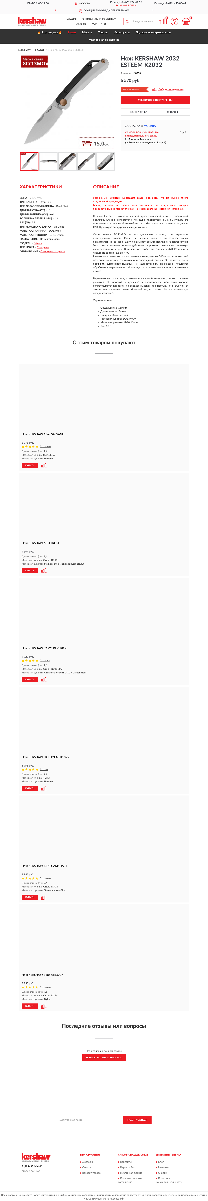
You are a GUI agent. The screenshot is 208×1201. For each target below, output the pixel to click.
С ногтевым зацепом (53, 251)
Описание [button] (172, 112)
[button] (126, 5)
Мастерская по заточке (104, 39)
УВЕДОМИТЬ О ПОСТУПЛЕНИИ (155, 100)
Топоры (103, 32)
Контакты (99, 24)
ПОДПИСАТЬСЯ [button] (137, 1118)
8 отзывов (45, 877)
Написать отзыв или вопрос (104, 1056)
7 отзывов (45, 446)
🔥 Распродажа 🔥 (49, 32)
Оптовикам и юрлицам (99, 19)
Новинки (163, 1166)
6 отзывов (45, 986)
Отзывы (81, 24)
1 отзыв (44, 769)
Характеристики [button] (138, 112)
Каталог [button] (71, 19)
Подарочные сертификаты (153, 32)
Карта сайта (127, 1166)
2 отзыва (45, 660)
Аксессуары (122, 32)
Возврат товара (91, 1171)
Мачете (87, 32)
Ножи (72, 32)
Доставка (87, 1160)
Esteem (38, 243)
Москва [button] (150, 126)
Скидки (162, 1171)
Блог (161, 1160)
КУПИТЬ (29, 465)
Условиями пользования (134, 1127)
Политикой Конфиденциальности (102, 1127)
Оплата (86, 1166)
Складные (43, 247)
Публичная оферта (131, 1171)
